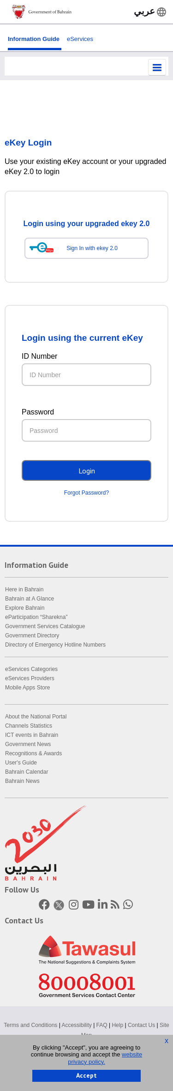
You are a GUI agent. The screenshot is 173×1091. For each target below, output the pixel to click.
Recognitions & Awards (33, 753)
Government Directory (32, 635)
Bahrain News (22, 781)
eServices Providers (29, 678)
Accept (86, 1075)
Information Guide (34, 38)
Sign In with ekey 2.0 (92, 248)
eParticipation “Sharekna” (36, 617)
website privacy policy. (105, 1058)
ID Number (39, 356)
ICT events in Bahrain (31, 735)
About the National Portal (35, 716)
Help (117, 1025)
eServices (80, 38)
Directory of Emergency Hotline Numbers (55, 645)
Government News (28, 744)
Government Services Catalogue (45, 626)
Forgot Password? (86, 493)
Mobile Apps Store (27, 687)
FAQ (101, 1025)
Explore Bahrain (24, 608)
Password (38, 412)
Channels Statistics (28, 726)
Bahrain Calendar (26, 772)
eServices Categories (31, 669)
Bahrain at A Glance (29, 598)
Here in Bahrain (24, 589)
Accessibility (76, 1025)
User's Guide (21, 762)
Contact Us (141, 1025)
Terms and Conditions (30, 1025)
